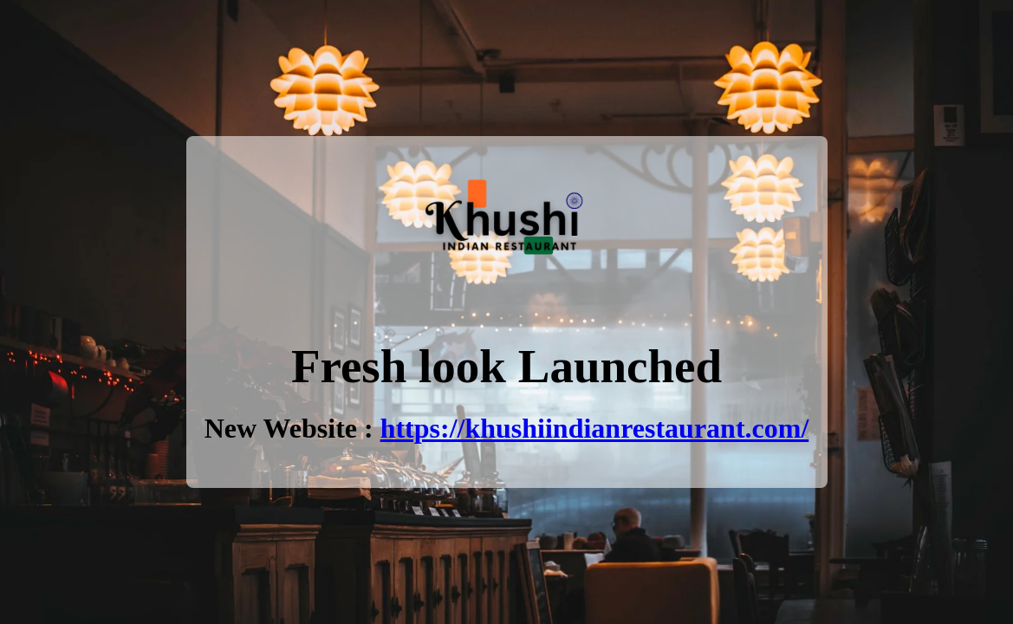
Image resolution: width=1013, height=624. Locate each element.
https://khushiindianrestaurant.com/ (594, 428)
